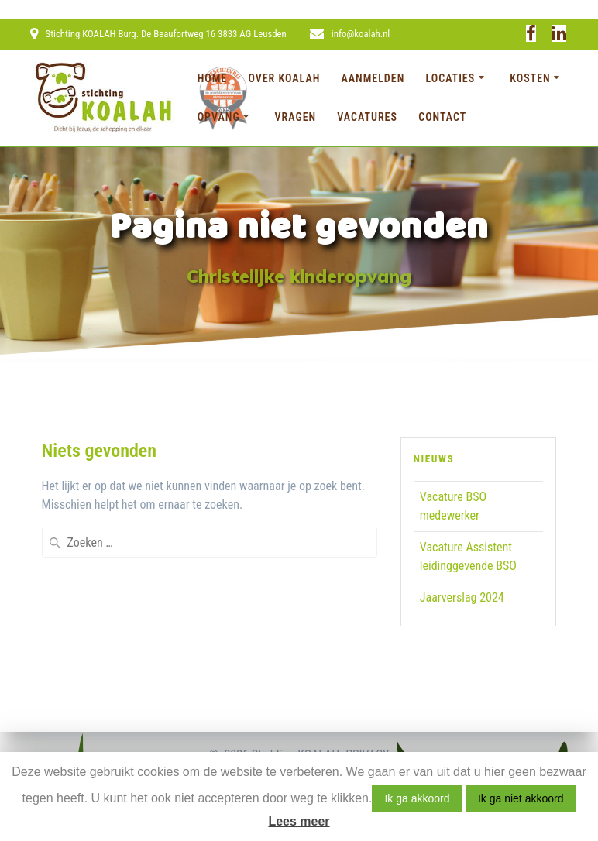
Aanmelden (373, 78)
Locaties (450, 78)
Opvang (219, 117)
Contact (442, 117)
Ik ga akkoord (416, 798)
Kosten (530, 78)
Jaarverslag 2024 (462, 597)
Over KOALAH (284, 78)
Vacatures (367, 117)
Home (213, 78)
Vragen (296, 117)
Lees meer (298, 821)
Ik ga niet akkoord (521, 798)
